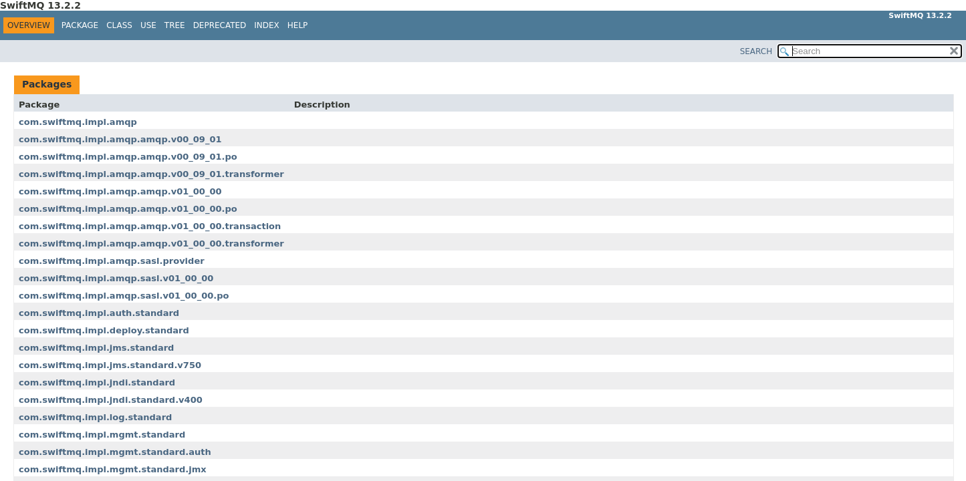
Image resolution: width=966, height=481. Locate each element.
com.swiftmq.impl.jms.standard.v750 (110, 365)
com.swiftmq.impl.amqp (78, 122)
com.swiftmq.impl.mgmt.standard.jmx (113, 469)
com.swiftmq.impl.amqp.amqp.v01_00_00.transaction (150, 226)
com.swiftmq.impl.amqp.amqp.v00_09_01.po (128, 157)
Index (266, 25)
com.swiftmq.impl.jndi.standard (97, 382)
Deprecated (220, 25)
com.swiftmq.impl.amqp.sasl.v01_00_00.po (124, 296)
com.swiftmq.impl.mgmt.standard (102, 435)
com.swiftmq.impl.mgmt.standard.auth (115, 452)
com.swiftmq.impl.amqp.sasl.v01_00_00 (116, 278)
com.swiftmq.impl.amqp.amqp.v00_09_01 (120, 139)
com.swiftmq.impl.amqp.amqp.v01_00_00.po (128, 209)
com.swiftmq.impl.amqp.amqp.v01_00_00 (120, 191)
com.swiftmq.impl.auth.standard (99, 313)
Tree (174, 25)
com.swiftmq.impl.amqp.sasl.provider (112, 261)
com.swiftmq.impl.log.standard (95, 417)
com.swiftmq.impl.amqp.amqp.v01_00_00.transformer (151, 243)
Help (297, 25)
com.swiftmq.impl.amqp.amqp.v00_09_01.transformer (151, 174)
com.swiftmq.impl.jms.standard (96, 348)
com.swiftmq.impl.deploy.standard (104, 330)
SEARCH (756, 51)
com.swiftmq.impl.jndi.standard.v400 (111, 400)
